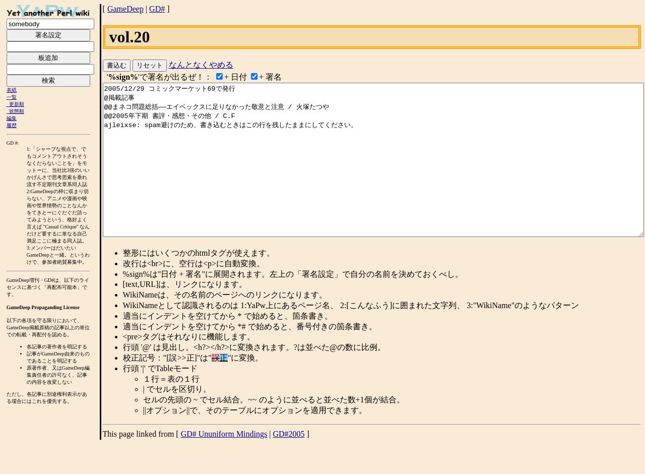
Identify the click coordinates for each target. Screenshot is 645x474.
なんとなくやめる (201, 65)
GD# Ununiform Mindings (224, 464)
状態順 (16, 111)
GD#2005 (288, 464)
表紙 (12, 90)
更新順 (16, 104)
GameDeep (125, 9)
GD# (157, 9)
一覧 (12, 97)
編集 (12, 118)
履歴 (12, 125)
